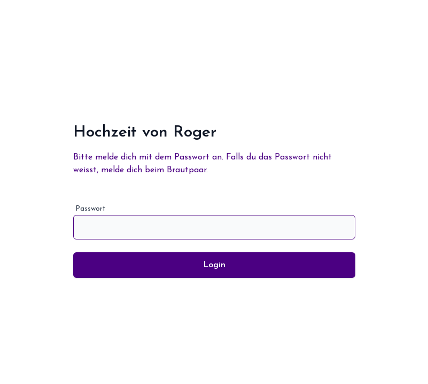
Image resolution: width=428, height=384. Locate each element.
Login (214, 265)
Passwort (214, 222)
